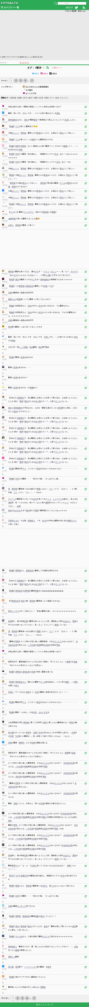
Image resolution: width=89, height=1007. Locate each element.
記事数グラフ (57, 68)
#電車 (35, 98)
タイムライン (24, 62)
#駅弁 (35, 74)
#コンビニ (64, 98)
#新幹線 (13, 98)
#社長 (41, 98)
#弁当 (24, 98)
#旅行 (30, 98)
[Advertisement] (44, 34)
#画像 (19, 98)
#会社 (57, 98)
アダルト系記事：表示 (75, 11)
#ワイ (52, 98)
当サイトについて (44, 1004)
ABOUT (69, 7)
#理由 (46, 98)
